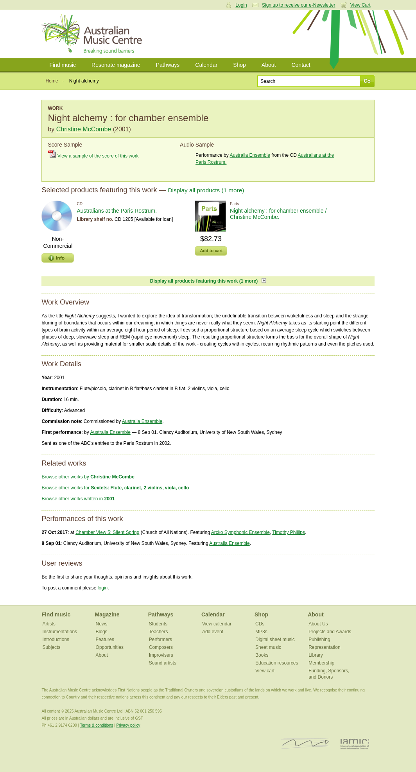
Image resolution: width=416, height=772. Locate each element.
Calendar (206, 65)
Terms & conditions (96, 725)
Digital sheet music (275, 639)
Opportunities (110, 647)
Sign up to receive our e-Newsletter (298, 5)
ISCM (305, 744)
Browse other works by (87, 477)
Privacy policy (128, 725)
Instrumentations (59, 631)
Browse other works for (115, 488)
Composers (161, 647)
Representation (324, 647)
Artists (48, 624)
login (103, 588)
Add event (212, 631)
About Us (318, 624)
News (102, 624)
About (269, 65)
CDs (259, 624)
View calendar (216, 624)
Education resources (276, 663)
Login (241, 5)
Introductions (55, 639)
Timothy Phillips (288, 532)
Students (158, 624)
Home (51, 81)
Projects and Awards (329, 631)
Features (105, 639)
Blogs (102, 631)
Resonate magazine (115, 65)
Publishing (319, 639)
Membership (321, 663)
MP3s (261, 631)
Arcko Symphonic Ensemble (240, 532)
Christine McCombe (83, 129)
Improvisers (161, 655)
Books (261, 655)
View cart (264, 670)
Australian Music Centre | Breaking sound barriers (93, 34)
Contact (300, 65)
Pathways (168, 65)
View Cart (360, 5)
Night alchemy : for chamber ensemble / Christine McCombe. (278, 214)
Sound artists (162, 663)
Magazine (107, 614)
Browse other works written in (78, 499)
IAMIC (355, 744)
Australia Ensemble (250, 155)
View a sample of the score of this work (98, 156)
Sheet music (268, 647)
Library (315, 655)
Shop (239, 65)
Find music (62, 65)
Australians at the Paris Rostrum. (117, 211)
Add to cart (211, 250)
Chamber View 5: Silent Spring (107, 532)
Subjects (51, 647)
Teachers (158, 631)
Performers (160, 639)
